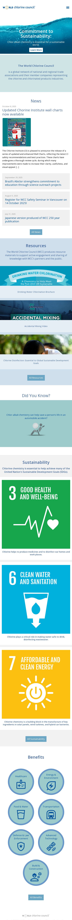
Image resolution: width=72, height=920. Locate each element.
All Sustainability (36, 738)
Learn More (36, 50)
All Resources (36, 377)
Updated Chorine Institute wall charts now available (32, 112)
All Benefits (36, 897)
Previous (3, 423)
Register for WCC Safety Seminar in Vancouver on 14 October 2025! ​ (36, 201)
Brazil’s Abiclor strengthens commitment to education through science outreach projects (33, 183)
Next (69, 423)
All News (36, 232)
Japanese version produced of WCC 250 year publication (32, 219)
